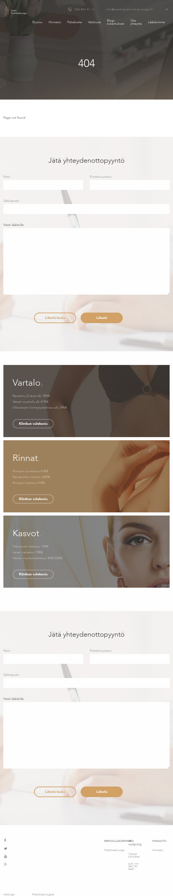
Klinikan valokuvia (33, 423)
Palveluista (74, 22)
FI (167, 9)
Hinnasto (55, 22)
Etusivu (37, 22)
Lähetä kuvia (55, 318)
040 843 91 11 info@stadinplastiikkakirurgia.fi (110, 9)
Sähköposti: (86, 206)
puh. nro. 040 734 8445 (133, 866)
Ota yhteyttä (136, 22)
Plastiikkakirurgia (113, 850)
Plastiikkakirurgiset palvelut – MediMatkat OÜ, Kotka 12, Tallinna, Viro (43, 876)
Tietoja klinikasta (133, 855)
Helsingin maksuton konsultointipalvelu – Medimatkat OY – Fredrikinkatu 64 (14, 876)
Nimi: (43, 182)
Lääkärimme (156, 22)
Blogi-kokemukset (115, 22)
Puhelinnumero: (130, 182)
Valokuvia (94, 22)
